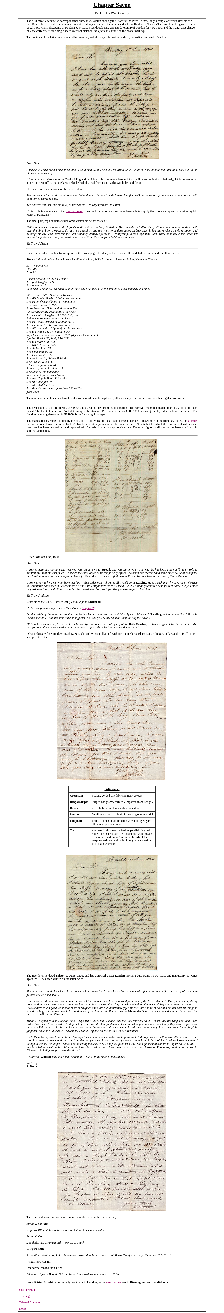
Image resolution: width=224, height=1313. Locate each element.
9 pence (192, 420)
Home (22, 1308)
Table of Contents (29, 1302)
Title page (25, 1296)
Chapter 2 (88, 608)
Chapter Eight (27, 1289)
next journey (113, 1282)
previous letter (74, 211)
